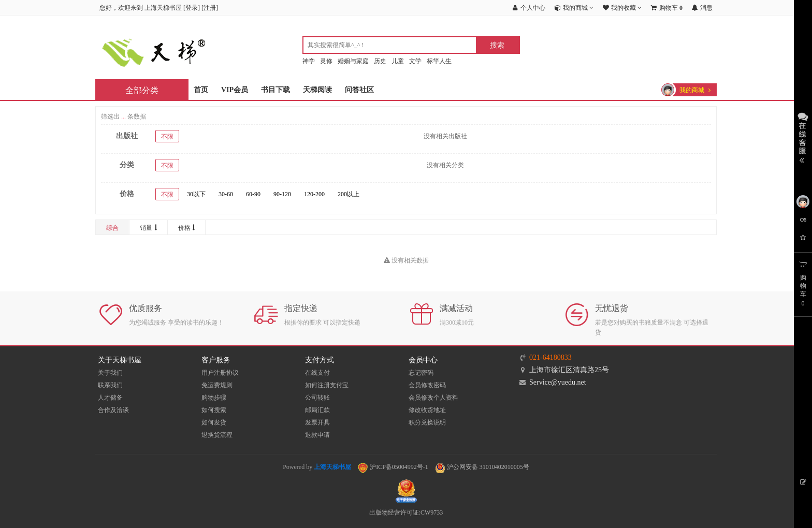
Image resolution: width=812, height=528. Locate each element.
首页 (201, 90)
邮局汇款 (317, 410)
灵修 (326, 61)
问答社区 (359, 90)
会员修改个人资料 (433, 397)
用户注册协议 (220, 372)
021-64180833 (550, 357)
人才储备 (110, 397)
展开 (803, 137)
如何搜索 (213, 410)
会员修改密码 (427, 385)
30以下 (196, 194)
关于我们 (110, 372)
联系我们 (110, 385)
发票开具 (317, 422)
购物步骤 (213, 397)
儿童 (398, 61)
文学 (415, 61)
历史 (380, 61)
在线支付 (317, 372)
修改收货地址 (427, 410)
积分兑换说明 (427, 422)
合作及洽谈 (113, 410)
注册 (210, 7)
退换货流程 (217, 434)
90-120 (282, 194)
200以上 (348, 194)
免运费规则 (217, 385)
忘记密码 (421, 372)
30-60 (226, 194)
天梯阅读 (317, 90)
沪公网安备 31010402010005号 (482, 467)
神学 (308, 61)
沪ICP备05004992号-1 (393, 467)
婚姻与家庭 (353, 61)
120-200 (314, 194)
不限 (167, 136)
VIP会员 (234, 90)
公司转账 (317, 397)
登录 (191, 7)
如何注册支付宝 (327, 385)
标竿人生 (439, 61)
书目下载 (275, 90)
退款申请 (317, 434)
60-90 (253, 194)
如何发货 (213, 422)
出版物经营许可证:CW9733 (406, 512)
